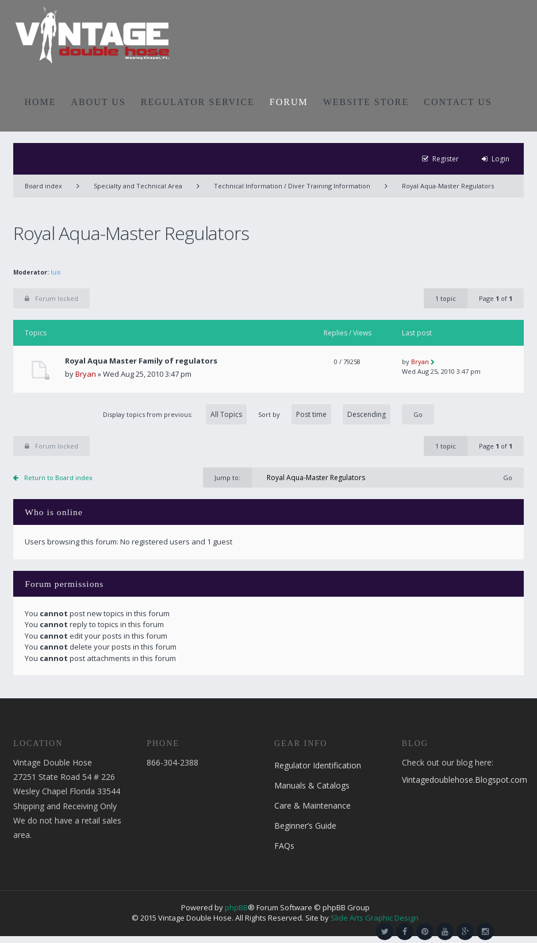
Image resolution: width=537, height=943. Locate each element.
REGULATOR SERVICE (198, 102)
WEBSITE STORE (366, 102)
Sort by (324, 414)
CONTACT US (458, 102)
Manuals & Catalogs (312, 785)
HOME (40, 102)
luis (55, 272)
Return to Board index (58, 477)
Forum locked (51, 298)
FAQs (284, 845)
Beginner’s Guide (305, 825)
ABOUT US (98, 102)
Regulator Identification (317, 765)
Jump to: (227, 477)
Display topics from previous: (175, 414)
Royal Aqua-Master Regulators (448, 185)
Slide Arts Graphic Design (375, 918)
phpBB (236, 907)
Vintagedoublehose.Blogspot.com (464, 779)
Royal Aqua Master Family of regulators (141, 361)
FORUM (289, 102)
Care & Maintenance (312, 805)
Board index (43, 185)
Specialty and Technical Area (138, 185)
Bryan (85, 374)
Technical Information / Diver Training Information (292, 185)
